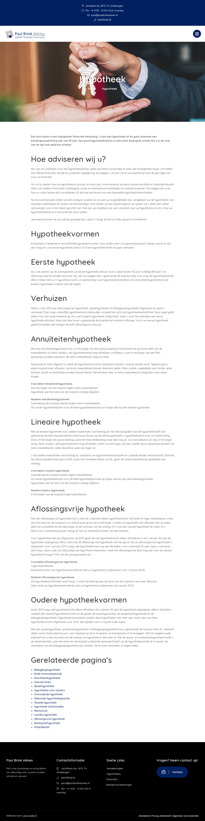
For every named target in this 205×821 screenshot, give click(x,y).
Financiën (112, 779)
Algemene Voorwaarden (185, 815)
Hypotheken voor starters (49, 690)
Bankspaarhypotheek (47, 723)
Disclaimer (139, 815)
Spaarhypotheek (44, 686)
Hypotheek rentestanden (49, 706)
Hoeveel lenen (42, 682)
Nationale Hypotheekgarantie (52, 698)
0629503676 (102, 19)
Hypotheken (114, 773)
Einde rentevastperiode (48, 673)
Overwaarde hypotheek (48, 694)
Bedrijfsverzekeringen (119, 784)
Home (92, 88)
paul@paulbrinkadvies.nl (102, 15)
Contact (172, 772)
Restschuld (40, 710)
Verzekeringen (115, 768)
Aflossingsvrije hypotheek (49, 718)
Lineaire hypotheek (45, 714)
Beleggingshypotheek (47, 669)
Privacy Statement (158, 815)
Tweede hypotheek (45, 702)
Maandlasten (42, 727)
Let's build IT (30, 815)
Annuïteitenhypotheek (47, 678)
